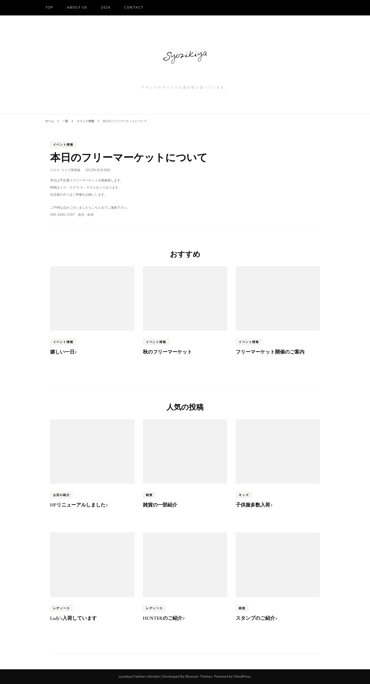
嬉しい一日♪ (63, 352)
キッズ (244, 495)
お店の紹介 (61, 495)
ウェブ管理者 (70, 170)
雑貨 (149, 495)
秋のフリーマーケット (167, 352)
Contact (134, 7)
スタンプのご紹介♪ (256, 618)
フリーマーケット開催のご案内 (270, 352)
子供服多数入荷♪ (254, 505)
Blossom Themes (198, 676)
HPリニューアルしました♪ (79, 505)
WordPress (242, 676)
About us (77, 7)
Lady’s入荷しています (73, 618)
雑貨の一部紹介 (160, 505)
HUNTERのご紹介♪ (164, 618)
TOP (49, 7)
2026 (106, 7)
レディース (61, 608)
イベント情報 (63, 145)
